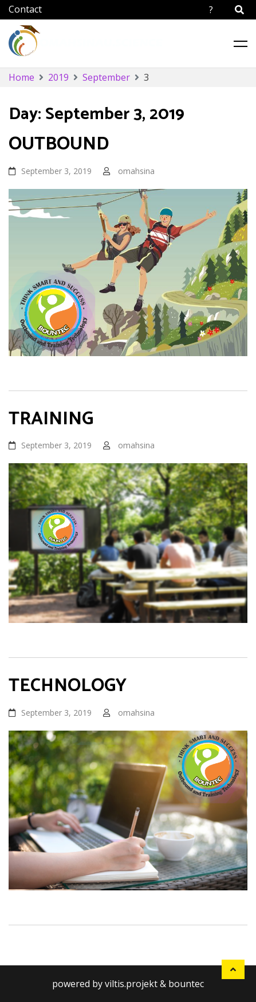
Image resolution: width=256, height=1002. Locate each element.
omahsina (136, 170)
